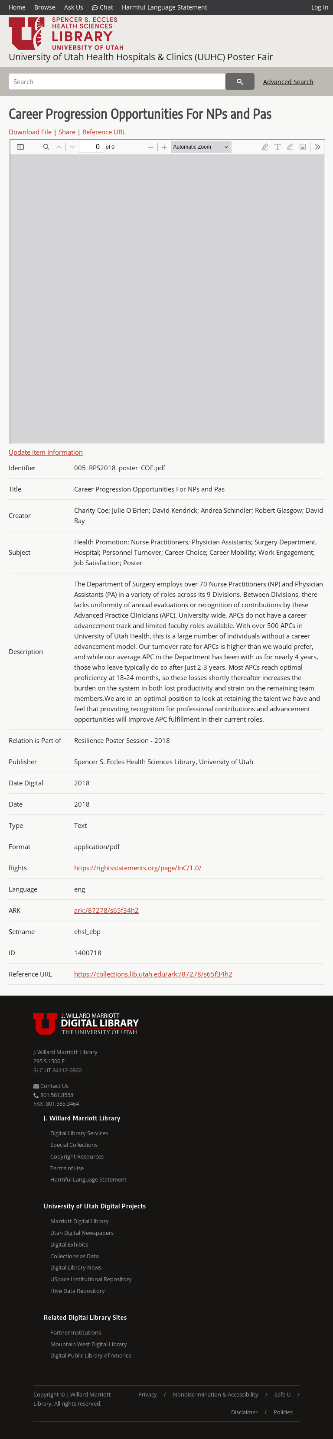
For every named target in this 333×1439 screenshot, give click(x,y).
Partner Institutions (75, 1332)
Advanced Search (288, 82)
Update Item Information (46, 452)
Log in (320, 7)
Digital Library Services (79, 1133)
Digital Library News (75, 1267)
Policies (283, 1412)
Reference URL (104, 131)
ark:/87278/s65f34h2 (106, 910)
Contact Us (51, 1086)
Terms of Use (67, 1168)
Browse (45, 7)
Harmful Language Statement (164, 7)
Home (17, 7)
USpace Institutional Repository (91, 1279)
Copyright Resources (77, 1156)
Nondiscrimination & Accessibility (215, 1394)
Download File (30, 131)
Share (67, 131)
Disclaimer (244, 1412)
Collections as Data (74, 1256)
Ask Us (73, 7)
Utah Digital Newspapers (82, 1233)
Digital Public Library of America (90, 1355)
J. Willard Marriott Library (65, 1052)
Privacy (147, 1394)
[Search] (117, 81)
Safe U (282, 1394)
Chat (102, 7)
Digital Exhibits (69, 1244)
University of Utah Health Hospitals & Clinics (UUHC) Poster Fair (141, 57)
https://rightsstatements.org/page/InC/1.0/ (138, 867)
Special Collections (74, 1145)
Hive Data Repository (77, 1291)
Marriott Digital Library (79, 1221)
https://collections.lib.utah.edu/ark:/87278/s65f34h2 (153, 974)
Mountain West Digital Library (88, 1344)
